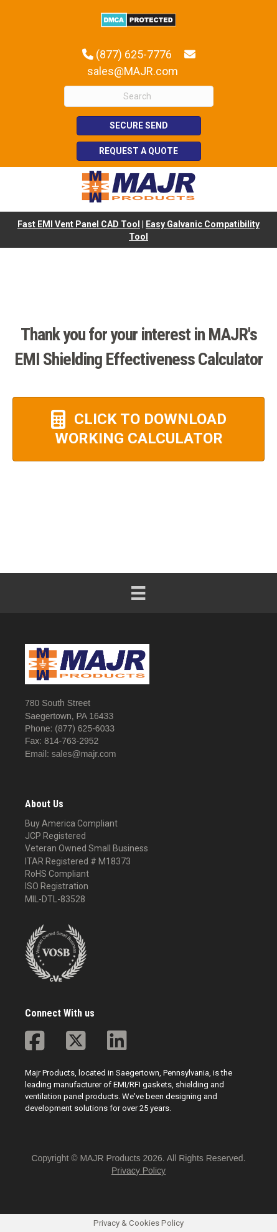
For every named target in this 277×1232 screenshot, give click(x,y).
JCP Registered (55, 836)
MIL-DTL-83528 (55, 899)
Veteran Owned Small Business (86, 848)
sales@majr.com (84, 754)
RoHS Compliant (57, 874)
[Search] (139, 96)
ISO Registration (56, 886)
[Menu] (138, 593)
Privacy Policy (138, 1170)
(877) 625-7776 (134, 54)
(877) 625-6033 (85, 728)
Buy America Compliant (71, 823)
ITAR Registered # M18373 (78, 861)
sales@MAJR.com (132, 71)
